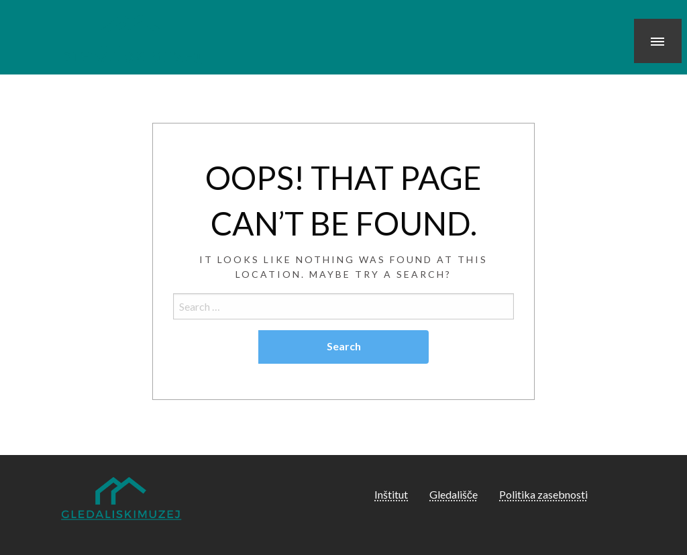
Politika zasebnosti (543, 494)
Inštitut (391, 494)
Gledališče (453, 494)
